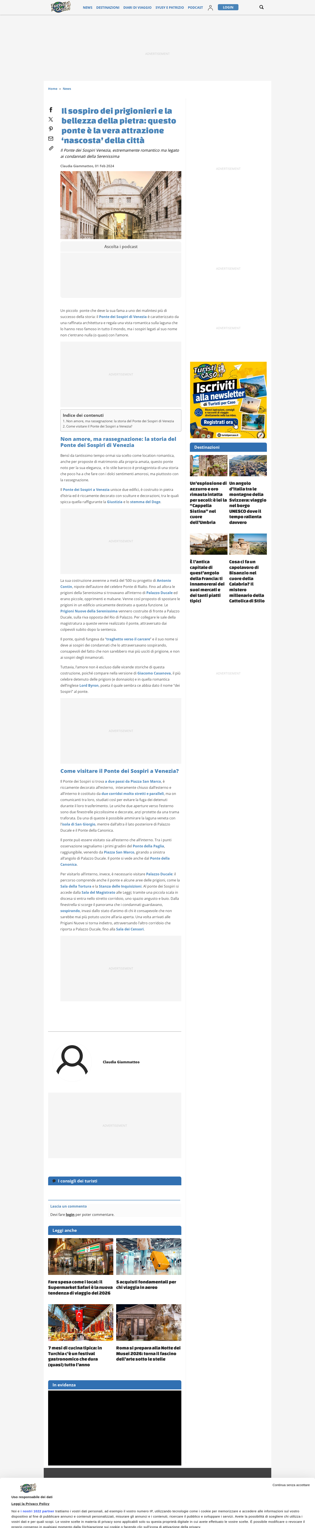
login (70, 1214)
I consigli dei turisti (77, 1181)
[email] (50, 137)
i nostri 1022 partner (37, 1466)
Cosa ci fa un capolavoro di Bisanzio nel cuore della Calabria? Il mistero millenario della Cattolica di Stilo (247, 581)
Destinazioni (111, 7)
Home (52, 89)
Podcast (184, 7)
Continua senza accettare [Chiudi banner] (291, 1439)
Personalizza (277, 1517)
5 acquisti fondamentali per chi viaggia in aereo (146, 1284)
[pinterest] (50, 128)
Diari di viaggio (135, 7)
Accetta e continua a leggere (212, 1516)
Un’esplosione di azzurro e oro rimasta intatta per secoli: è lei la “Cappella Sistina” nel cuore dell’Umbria (208, 502)
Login (215, 7)
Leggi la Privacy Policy (30, 1458)
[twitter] (50, 118)
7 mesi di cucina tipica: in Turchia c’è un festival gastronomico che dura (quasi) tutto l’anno (75, 1356)
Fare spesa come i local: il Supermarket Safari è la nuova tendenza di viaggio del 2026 (80, 1287)
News (94, 7)
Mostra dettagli (23, 1507)
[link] (50, 147)
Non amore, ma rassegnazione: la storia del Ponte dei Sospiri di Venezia (120, 421)
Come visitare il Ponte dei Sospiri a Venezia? (99, 426)
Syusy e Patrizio (162, 7)
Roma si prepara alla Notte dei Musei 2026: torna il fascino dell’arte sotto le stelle (148, 1353)
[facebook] (50, 108)
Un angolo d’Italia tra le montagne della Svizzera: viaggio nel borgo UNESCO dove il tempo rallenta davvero (247, 502)
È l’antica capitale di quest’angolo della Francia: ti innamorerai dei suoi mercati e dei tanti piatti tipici (207, 581)
